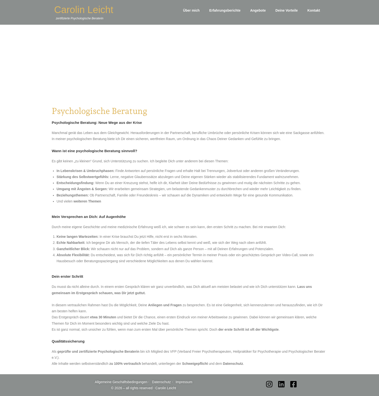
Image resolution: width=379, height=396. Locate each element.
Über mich (191, 10)
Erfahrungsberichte (225, 10)
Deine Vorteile (287, 10)
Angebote (258, 10)
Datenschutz (162, 382)
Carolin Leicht (83, 9)
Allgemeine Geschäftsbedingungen (121, 382)
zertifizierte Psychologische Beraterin (79, 18)
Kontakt (313, 10)
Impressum (183, 382)
